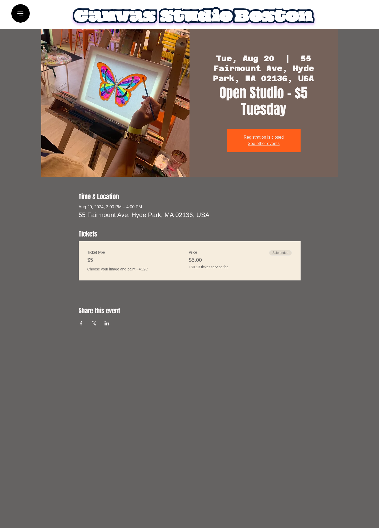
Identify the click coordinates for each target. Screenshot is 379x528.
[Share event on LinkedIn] (106, 323)
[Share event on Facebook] (81, 323)
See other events (264, 143)
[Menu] (20, 13)
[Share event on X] (94, 323)
